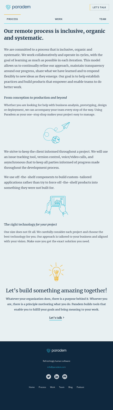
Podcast (80, 387)
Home (32, 387)
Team (102, 19)
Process (12, 19)
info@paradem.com (56, 367)
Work (59, 19)
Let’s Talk (99, 7)
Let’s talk (55, 317)
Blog (70, 387)
